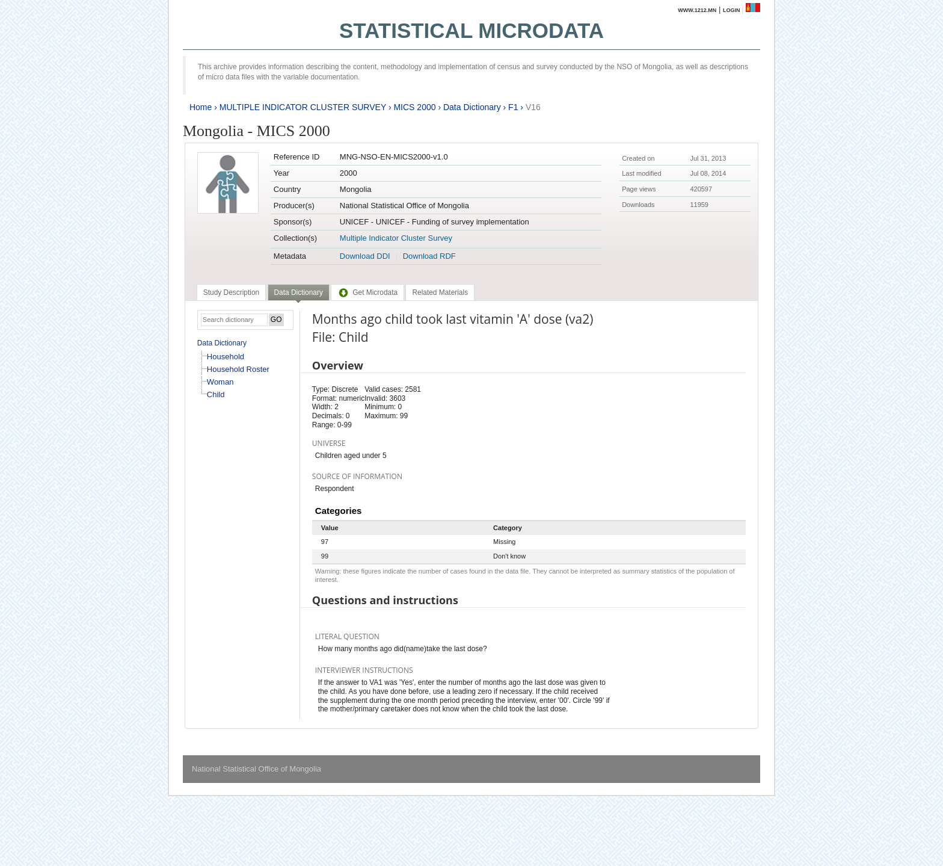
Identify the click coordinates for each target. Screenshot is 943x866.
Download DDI (365, 256)
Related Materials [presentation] (440, 292)
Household (225, 356)
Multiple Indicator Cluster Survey (396, 238)
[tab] (231, 292)
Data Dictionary (472, 107)
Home (200, 107)
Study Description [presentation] (231, 292)
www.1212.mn (697, 10)
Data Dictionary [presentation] (298, 292)
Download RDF (429, 256)
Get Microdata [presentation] (367, 292)
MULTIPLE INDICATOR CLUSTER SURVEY (303, 107)
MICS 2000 (414, 107)
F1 (513, 107)
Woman (220, 381)
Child (216, 394)
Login (731, 10)
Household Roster (238, 369)
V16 (533, 107)
